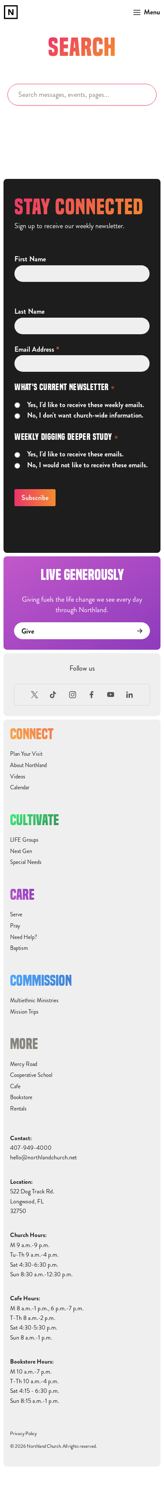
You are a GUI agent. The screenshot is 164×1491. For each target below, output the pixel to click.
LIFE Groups (24, 840)
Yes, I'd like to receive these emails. (75, 454)
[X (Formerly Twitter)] (34, 694)
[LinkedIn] (130, 694)
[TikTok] (53, 694)
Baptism (19, 948)
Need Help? (23, 937)
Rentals (18, 1109)
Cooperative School (31, 1075)
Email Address (36, 349)
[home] (11, 12)
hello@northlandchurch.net (43, 1157)
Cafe (15, 1086)
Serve (16, 915)
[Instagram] (72, 694)
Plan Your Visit (26, 754)
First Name (30, 259)
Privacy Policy (23, 1433)
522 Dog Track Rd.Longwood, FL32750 (32, 1201)
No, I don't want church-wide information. (85, 415)
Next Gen (21, 851)
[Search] (82, 95)
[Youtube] (110, 694)
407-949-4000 (31, 1148)
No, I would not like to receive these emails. (87, 465)
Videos (17, 777)
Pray (15, 926)
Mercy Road (23, 1064)
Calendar (19, 788)
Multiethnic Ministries (34, 1000)
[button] (145, 12)
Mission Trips (24, 1012)
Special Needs (26, 862)
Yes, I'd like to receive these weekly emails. (85, 405)
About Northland (28, 765)
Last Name (29, 311)
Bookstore (21, 1097)
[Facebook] (91, 694)
